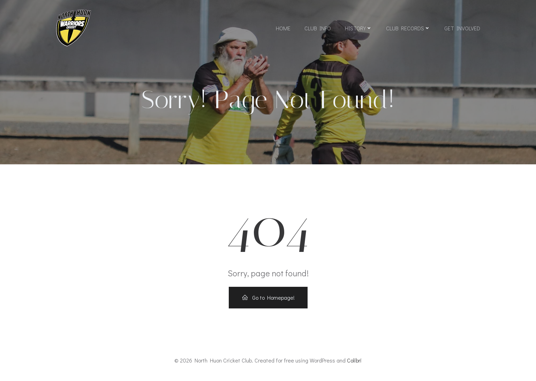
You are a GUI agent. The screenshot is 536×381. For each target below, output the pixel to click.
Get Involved (462, 28)
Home (283, 28)
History (358, 28)
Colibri (354, 360)
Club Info (317, 28)
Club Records (408, 28)
